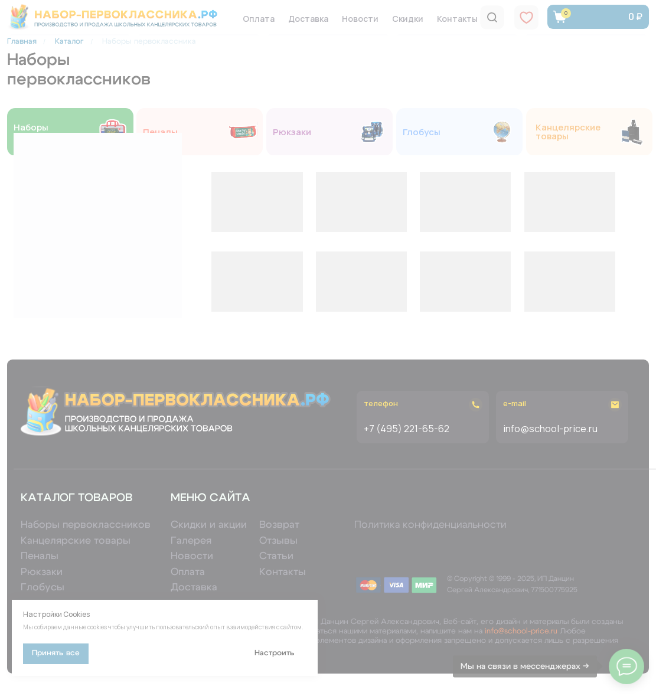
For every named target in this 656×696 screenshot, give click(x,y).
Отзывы (278, 540)
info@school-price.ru (521, 631)
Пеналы (160, 132)
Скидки (407, 18)
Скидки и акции (209, 524)
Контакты (457, 18)
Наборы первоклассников (53, 131)
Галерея (191, 540)
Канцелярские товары (574, 131)
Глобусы (421, 132)
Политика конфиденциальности (430, 524)
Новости (360, 18)
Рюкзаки (292, 132)
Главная (22, 41)
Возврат (279, 524)
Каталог (69, 41)
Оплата (259, 18)
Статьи (276, 556)
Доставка (308, 18)
